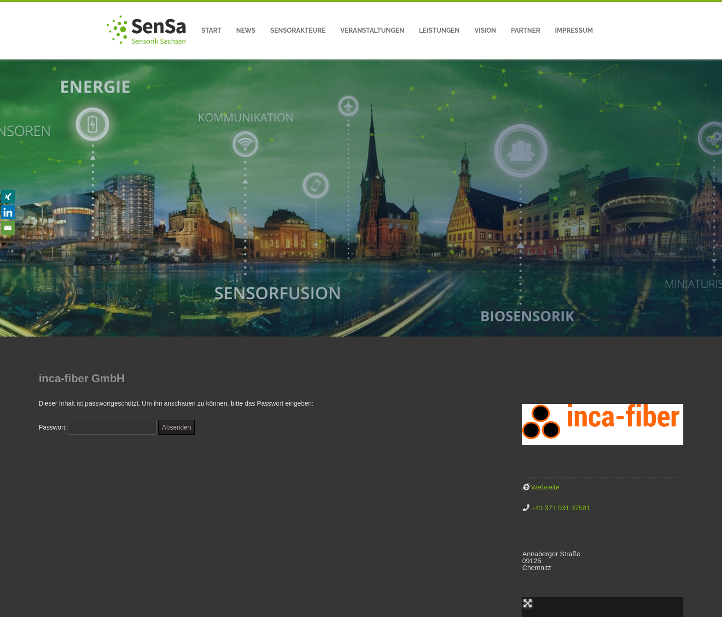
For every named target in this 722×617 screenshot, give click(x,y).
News (246, 30)
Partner (526, 30)
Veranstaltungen (372, 30)
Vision (485, 30)
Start (211, 30)
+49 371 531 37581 (560, 508)
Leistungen (439, 30)
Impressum (574, 30)
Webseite (545, 487)
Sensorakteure (298, 30)
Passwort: (98, 427)
